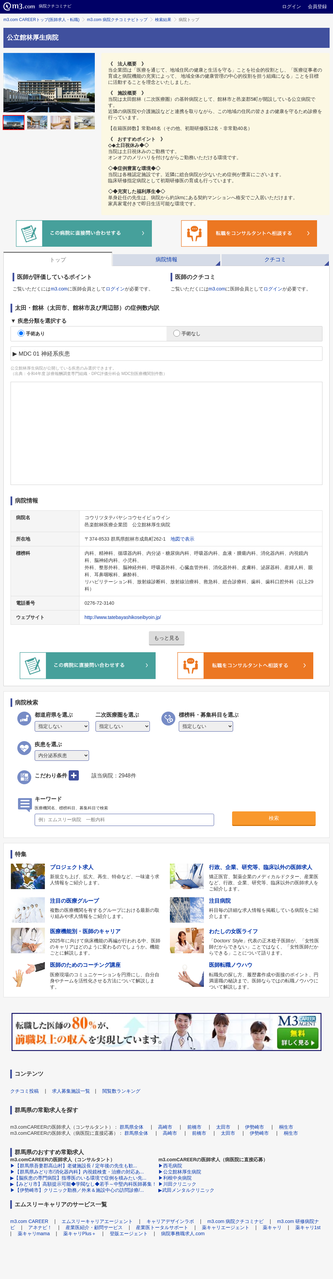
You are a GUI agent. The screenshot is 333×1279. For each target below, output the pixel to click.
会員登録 (317, 6)
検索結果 (163, 19)
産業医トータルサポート (162, 1227)
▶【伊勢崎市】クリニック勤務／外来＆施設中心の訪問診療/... (77, 1190)
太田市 (223, 1127)
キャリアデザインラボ (170, 1221)
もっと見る (166, 638)
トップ (58, 260)
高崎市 (165, 1127)
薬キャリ (272, 1227)
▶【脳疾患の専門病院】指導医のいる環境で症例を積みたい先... (78, 1178)
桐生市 (286, 1127)
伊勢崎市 (254, 1127)
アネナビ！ (40, 1227)
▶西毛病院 (170, 1165)
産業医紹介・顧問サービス (94, 1227)
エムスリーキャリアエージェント (97, 1221)
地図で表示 (182, 539)
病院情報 (166, 259)
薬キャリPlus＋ (79, 1233)
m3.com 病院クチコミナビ (235, 1221)
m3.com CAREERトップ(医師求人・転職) (41, 19)
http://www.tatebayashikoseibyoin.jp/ (123, 617)
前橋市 (194, 1127)
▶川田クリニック (177, 1184)
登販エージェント (129, 1233)
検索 (274, 818)
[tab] (57, 259)
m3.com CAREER (29, 1221)
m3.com (59, 288)
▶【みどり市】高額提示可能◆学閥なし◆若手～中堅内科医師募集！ (83, 1184)
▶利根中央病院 (175, 1178)
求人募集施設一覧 (71, 1091)
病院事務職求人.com (183, 1233)
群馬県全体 (131, 1127)
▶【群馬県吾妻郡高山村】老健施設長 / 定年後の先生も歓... (73, 1165)
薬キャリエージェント (225, 1227)
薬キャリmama (34, 1233)
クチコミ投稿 (24, 1091)
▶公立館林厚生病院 (179, 1171)
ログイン (291, 6)
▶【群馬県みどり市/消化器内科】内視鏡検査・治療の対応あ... (77, 1171)
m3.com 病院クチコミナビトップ (117, 19)
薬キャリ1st (308, 1227)
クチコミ (275, 259)
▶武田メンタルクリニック (186, 1190)
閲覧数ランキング (121, 1091)
